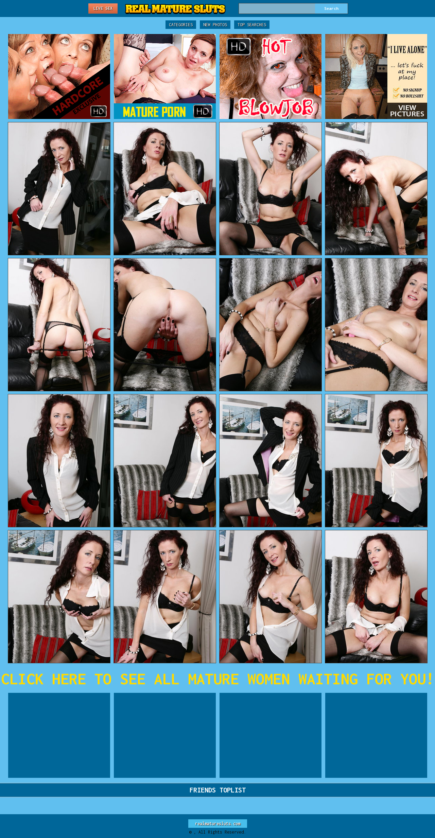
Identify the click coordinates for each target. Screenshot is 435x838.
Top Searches (252, 24)
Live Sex (102, 8)
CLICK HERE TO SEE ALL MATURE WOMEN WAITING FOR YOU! (217, 679)
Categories (181, 24)
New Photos (215, 24)
